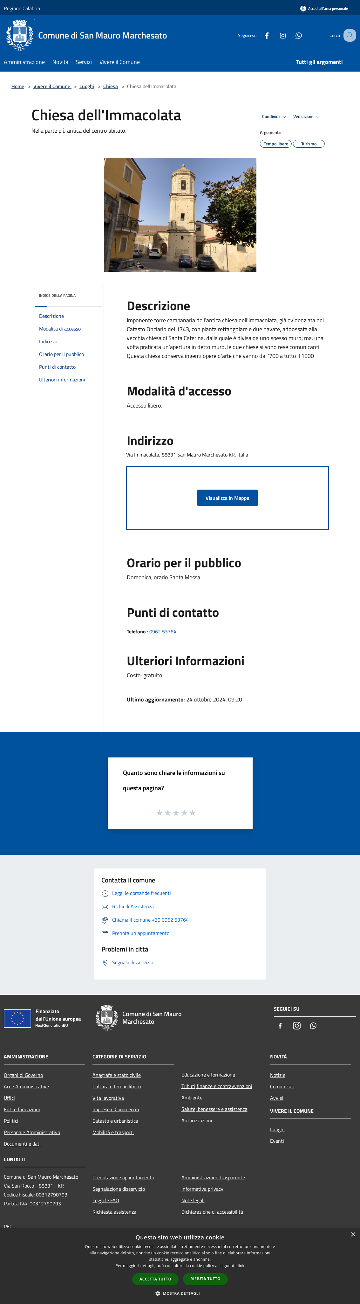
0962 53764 (162, 631)
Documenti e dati (22, 1143)
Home (17, 86)
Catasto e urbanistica (115, 1121)
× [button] (352, 1234)
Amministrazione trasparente (213, 1177)
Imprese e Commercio (115, 1109)
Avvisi (276, 1098)
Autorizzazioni (196, 1120)
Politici (11, 1121)
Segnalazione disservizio (118, 1189)
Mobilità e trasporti (113, 1132)
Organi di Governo (23, 1075)
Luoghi (86, 86)
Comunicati (282, 1086)
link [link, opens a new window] (241, 1265)
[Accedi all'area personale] (324, 8)
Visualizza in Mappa (227, 498)
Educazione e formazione (208, 1074)
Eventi (277, 1141)
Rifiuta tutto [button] (205, 1278)
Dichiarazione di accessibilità (212, 1212)
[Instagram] (276, 35)
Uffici (9, 1098)
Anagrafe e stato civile (116, 1075)
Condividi (275, 117)
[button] (180, 1293)
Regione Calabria (22, 8)
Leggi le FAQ (105, 1200)
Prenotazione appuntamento (123, 1177)
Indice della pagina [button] (57, 295)
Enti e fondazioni (22, 1109)
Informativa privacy (202, 1189)
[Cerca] (348, 35)
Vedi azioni (307, 117)
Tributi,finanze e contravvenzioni (216, 1086)
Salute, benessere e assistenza (214, 1109)
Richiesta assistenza (114, 1212)
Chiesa (110, 86)
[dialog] (180, 1266)
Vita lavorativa (108, 1098)
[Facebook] (260, 35)
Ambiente (191, 1097)
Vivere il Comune (52, 86)
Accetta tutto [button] (155, 1279)
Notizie (277, 1075)
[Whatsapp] (292, 35)
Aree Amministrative (26, 1086)
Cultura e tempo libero (116, 1086)
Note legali (193, 1200)
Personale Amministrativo (32, 1132)
